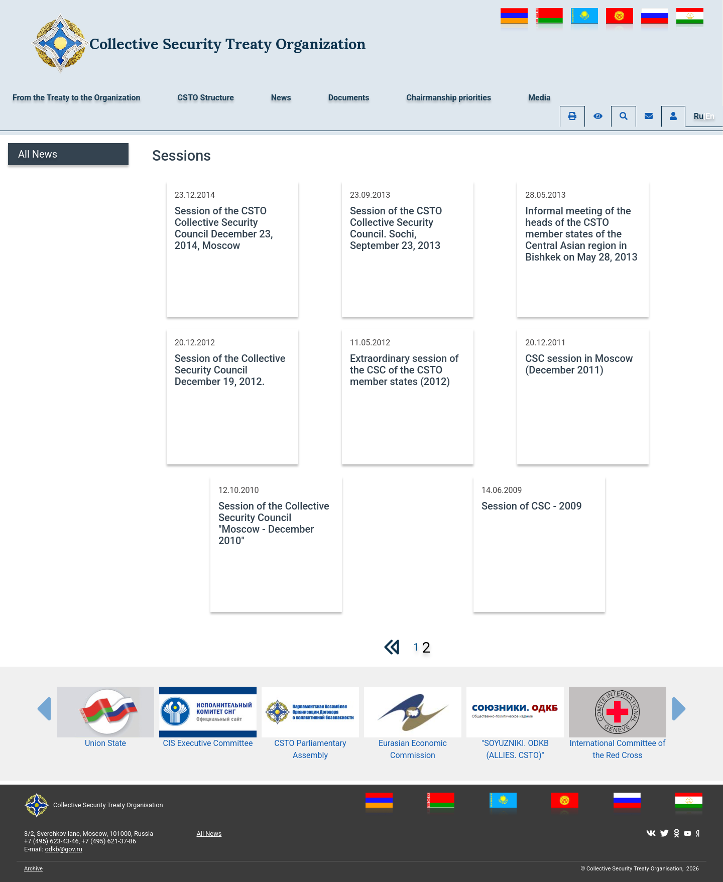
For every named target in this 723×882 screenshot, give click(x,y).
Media (539, 97)
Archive (33, 868)
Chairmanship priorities (449, 97)
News (281, 97)
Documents (349, 97)
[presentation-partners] (43, 708)
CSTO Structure (206, 97)
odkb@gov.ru (63, 849)
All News (37, 154)
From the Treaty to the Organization (77, 97)
